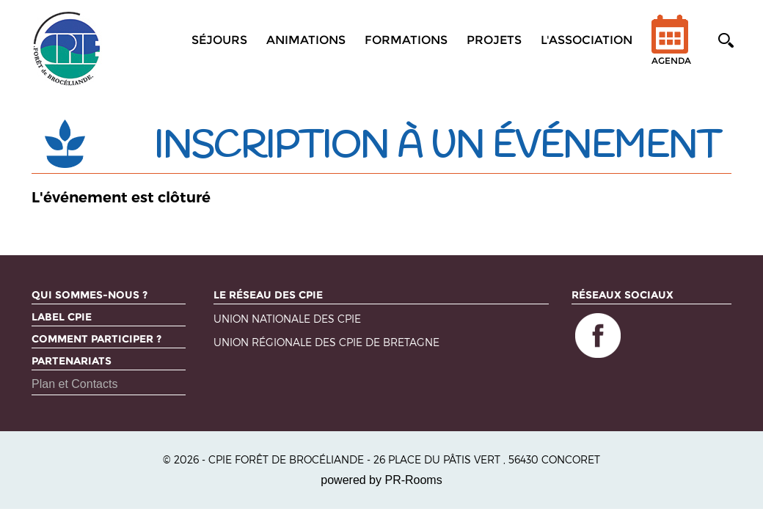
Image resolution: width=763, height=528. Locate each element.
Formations (406, 40)
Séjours (219, 40)
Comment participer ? (96, 339)
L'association (586, 40)
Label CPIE (62, 317)
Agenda (671, 49)
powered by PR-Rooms (381, 480)
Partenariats (72, 361)
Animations (306, 40)
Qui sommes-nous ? (89, 295)
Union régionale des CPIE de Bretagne (326, 342)
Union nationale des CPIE (287, 319)
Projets (494, 40)
